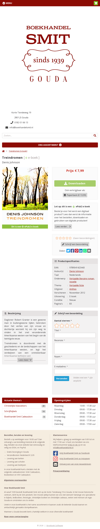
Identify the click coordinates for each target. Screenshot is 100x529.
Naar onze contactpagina (16, 516)
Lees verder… (63, 226)
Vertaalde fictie (76, 285)
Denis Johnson (76, 271)
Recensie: (58, 340)
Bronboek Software (54, 525)
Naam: (57, 356)
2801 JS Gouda (21, 117)
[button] (96, 3)
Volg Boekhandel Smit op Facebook (71, 453)
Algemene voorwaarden (15, 480)
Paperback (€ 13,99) (75, 195)
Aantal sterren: (62, 320)
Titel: (56, 330)
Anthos (72, 289)
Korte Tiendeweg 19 (21, 112)
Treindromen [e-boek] (18, 151)
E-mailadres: (60, 366)
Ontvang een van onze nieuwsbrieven (72, 464)
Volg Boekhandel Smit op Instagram (71, 458)
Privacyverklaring (61, 471)
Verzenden (61, 378)
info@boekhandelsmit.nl (19, 127)
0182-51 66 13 (19, 122)
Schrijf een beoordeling (75, 244)
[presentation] (71, 388)
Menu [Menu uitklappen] (9, 3)
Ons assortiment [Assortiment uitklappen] (48, 145)
